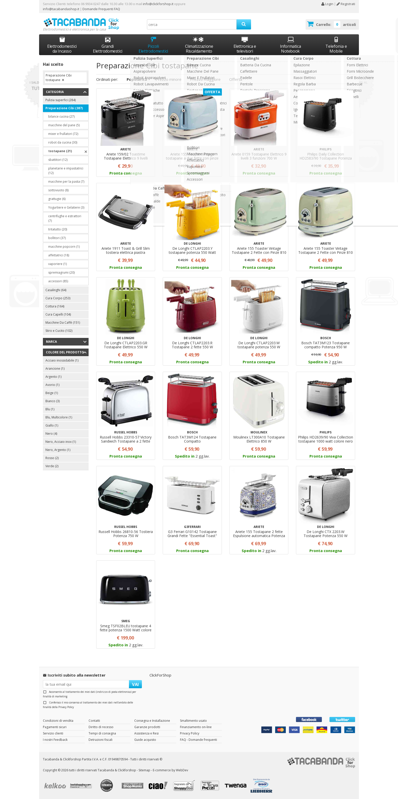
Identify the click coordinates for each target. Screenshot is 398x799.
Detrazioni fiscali (100, 740)
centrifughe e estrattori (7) (64, 218)
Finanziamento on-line (196, 727)
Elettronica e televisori (245, 45)
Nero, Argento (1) (57, 450)
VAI (135, 684)
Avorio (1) (52, 385)
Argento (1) (53, 376)
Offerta (235, 79)
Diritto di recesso (101, 727)
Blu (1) (49, 409)
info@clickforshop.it (158, 4)
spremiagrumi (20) (61, 272)
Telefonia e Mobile (336, 45)
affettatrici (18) (58, 255)
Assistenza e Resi (146, 733)
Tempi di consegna (102, 733)
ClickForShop (160, 675)
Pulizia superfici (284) (60, 100)
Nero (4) (51, 433)
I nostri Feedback (55, 740)
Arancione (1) (54, 368)
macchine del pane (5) (64, 125)
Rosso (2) (52, 458)
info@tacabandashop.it (61, 9)
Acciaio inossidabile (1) (61, 360)
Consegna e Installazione (152, 720)
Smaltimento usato (193, 720)
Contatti (94, 720)
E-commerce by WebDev (170, 770)
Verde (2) (51, 466)
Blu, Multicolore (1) (58, 417)
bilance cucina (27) (61, 116)
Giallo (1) (51, 425)
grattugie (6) (56, 199)
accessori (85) (58, 281)
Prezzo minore (168, 79)
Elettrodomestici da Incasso (62, 45)
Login (327, 4)
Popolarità (137, 79)
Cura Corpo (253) (57, 298)
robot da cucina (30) (62, 142)
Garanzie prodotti (147, 727)
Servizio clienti (53, 733)
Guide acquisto (145, 740)
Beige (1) (51, 393)
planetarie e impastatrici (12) (65, 170)
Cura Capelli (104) (58, 314)
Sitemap (144, 770)
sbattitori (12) (58, 160)
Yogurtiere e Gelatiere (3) (66, 207)
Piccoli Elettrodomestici (153, 45)
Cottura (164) (54, 306)
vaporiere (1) (57, 264)
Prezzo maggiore (205, 79)
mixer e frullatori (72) (63, 134)
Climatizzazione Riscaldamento (199, 48)
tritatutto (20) (57, 229)
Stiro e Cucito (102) (58, 330)
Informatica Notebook (290, 45)
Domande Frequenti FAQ (101, 9)
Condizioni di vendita (58, 720)
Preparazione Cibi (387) (64, 108)
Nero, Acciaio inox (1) (60, 442)
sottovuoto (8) (58, 190)
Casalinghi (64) (55, 290)
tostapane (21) (60, 151)
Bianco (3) (52, 401)
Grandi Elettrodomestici (107, 45)
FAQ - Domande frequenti (198, 740)
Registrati (346, 4)
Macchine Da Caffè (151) (62, 322)
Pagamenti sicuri (55, 727)
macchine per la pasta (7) (66, 181)
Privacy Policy (66, 707)
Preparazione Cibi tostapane (59, 77)
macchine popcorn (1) (64, 246)
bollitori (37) (57, 238)
